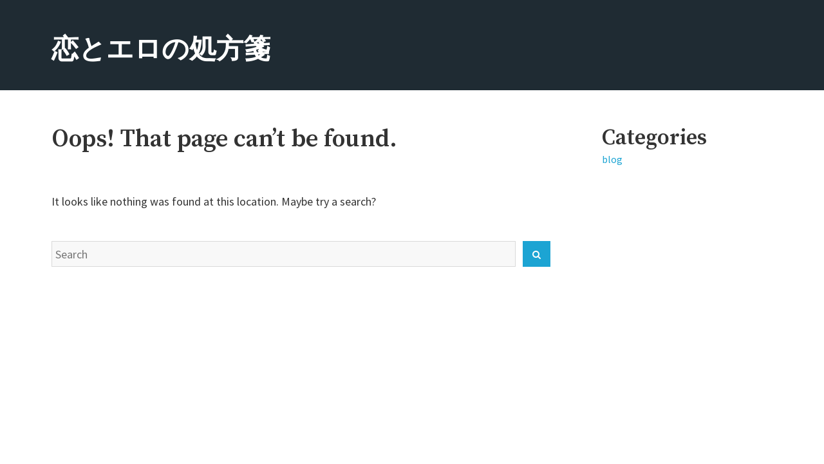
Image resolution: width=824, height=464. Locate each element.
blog (612, 159)
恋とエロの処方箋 (161, 50)
